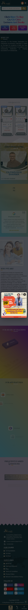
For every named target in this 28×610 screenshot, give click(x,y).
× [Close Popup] (24, 294)
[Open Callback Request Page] (14, 305)
